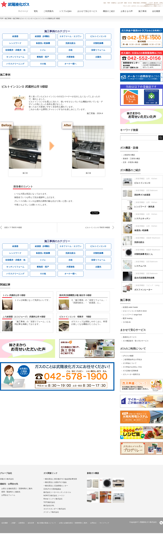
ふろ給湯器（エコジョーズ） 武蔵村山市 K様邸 (24, 317)
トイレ (43, 50)
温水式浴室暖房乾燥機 (144, 278)
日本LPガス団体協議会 (52, 489)
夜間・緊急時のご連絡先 (10, 492)
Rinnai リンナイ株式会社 (52, 499)
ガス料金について (130, 363)
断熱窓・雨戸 (43, 57)
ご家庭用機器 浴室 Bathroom (146, 190)
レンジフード (15, 43)
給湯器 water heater (130, 307)
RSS (161, 522)
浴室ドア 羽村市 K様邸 (13, 227)
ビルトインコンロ (98, 36)
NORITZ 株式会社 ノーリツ (53, 496)
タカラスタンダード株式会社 (54, 509)
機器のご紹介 (109, 11)
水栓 (70, 50)
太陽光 (98, 57)
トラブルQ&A (65, 11)
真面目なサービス (130, 337)
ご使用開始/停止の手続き (132, 360)
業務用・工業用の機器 (131, 159)
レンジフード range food (132, 315)
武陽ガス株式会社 (7, 479)
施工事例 (142, 11)
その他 (43, 64)
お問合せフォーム (8, 495)
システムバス (140, 266)
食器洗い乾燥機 (43, 43)
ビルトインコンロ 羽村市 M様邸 (97, 227)
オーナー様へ (70, 64)
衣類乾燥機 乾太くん (143, 254)
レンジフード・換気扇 (144, 206)
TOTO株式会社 (49, 502)
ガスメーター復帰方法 (131, 374)
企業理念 (21, 523)
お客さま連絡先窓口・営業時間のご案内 (16, 489)
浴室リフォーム (98, 50)
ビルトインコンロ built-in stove (135, 311)
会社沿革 (31, 523)
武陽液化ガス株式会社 (148, 522)
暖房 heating (127, 318)
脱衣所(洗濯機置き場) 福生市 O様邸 (75, 295)
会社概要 (156, 11)
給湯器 (15, 36)
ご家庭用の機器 (129, 155)
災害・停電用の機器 (130, 162)
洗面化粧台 (70, 43)
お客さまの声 (127, 11)
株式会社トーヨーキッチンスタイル (57, 492)
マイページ (23, 11)
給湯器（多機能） (43, 36)
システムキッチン (142, 218)
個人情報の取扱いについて (46, 523)
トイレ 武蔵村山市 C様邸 (14, 295)
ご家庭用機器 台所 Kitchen (145, 179)
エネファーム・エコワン (70, 36)
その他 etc (127, 322)
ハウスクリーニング (15, 64)
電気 (36, 11)
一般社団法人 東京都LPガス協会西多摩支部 (60, 479)
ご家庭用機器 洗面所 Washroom (147, 238)
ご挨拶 (13, 523)
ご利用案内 (48, 11)
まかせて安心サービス (87, 11)
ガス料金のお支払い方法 (132, 367)
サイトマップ (104, 523)
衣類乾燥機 (98, 43)
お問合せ (93, 523)
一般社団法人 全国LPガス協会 (55, 482)
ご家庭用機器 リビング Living (146, 285)
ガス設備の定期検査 (130, 371)
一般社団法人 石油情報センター (55, 486)
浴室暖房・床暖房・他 (15, 50)
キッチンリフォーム (15, 57)
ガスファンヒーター (143, 290)
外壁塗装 (70, 57)
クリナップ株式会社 (51, 512)
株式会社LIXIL (48, 506)
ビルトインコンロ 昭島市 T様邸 (75, 317)
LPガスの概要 (128, 356)
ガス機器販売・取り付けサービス (136, 341)
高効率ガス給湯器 (142, 195)
